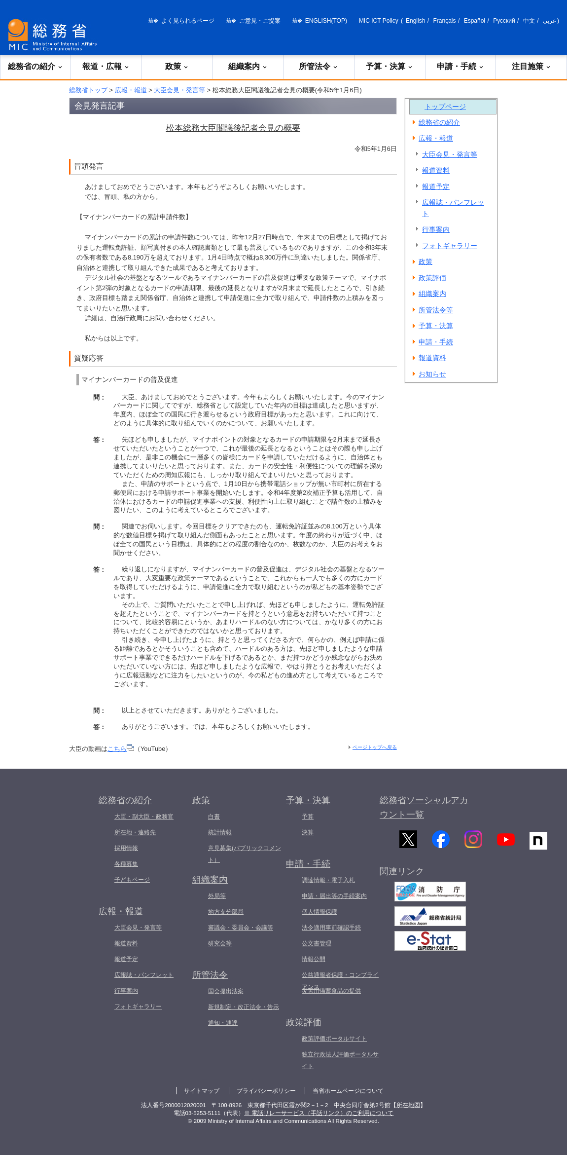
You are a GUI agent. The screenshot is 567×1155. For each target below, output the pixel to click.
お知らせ (432, 374)
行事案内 (436, 229)
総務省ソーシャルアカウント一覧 (424, 807)
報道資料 (436, 170)
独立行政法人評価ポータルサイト (340, 1060)
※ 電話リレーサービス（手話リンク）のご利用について (318, 1113)
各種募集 (126, 863)
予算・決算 (389, 66)
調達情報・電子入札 (328, 880)
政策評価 (432, 278)
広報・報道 (131, 90)
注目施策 (531, 66)
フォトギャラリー (449, 246)
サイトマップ (201, 1091)
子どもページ (132, 879)
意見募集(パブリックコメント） (244, 854)
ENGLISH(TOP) (326, 20)
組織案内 (248, 66)
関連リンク (402, 877)
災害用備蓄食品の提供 (331, 990)
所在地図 (408, 1105)
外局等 (217, 896)
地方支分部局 (226, 911)
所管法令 (318, 66)
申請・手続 (460, 66)
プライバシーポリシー (266, 1091)
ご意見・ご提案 (260, 20)
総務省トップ (88, 90)
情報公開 (313, 959)
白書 (214, 816)
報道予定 (436, 186)
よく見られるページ (187, 20)
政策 (177, 66)
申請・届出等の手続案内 (334, 896)
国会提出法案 (226, 991)
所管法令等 (436, 310)
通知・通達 (223, 1022)
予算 (308, 816)
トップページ (445, 107)
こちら (120, 748)
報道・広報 (106, 66)
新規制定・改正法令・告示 (243, 1007)
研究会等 (220, 943)
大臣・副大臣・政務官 (144, 816)
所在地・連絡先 (135, 832)
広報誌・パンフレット (453, 208)
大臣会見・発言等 (179, 90)
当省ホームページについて (348, 1091)
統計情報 (220, 832)
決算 (308, 832)
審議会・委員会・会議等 (240, 927)
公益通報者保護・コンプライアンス (340, 980)
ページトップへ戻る (375, 747)
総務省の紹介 (35, 66)
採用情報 (126, 848)
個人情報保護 (319, 911)
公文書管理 (316, 943)
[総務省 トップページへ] (54, 34)
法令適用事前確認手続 (331, 927)
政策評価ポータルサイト (334, 1038)
